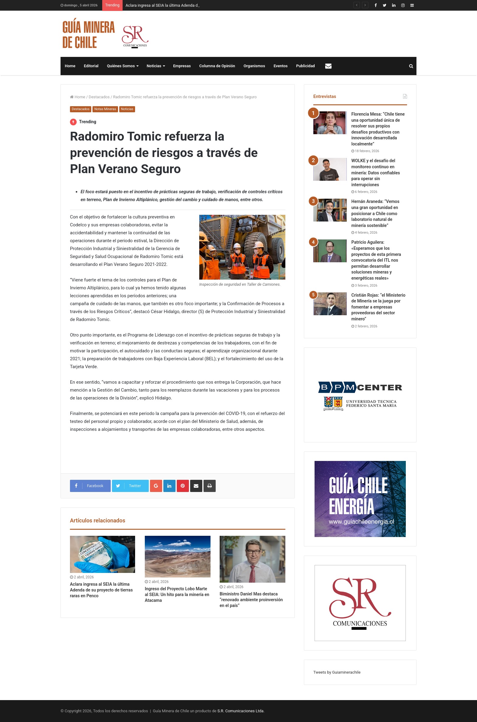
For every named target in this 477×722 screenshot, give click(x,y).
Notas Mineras (105, 109)
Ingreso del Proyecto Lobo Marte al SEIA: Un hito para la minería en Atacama (177, 594)
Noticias (154, 66)
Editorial (91, 66)
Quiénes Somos (121, 66)
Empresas (182, 66)
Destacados (99, 97)
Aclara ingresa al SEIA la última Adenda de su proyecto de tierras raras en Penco (101, 590)
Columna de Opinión (217, 66)
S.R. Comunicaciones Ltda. (241, 711)
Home (70, 66)
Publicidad (305, 66)
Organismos (254, 66)
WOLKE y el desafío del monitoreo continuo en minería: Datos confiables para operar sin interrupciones (375, 172)
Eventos (280, 66)
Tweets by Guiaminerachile (336, 672)
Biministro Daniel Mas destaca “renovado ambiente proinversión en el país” (251, 599)
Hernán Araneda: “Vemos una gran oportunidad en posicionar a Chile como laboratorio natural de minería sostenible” (375, 213)
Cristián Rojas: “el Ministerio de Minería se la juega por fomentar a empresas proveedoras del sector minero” (378, 307)
